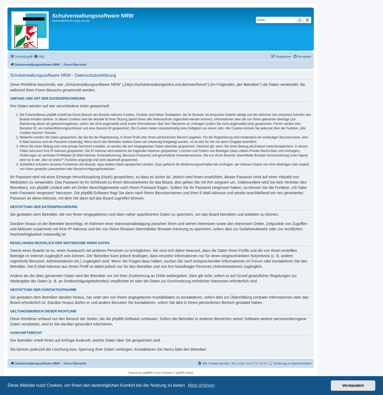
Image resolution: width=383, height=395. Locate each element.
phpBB (147, 372)
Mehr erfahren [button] (201, 385)
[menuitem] (39, 56)
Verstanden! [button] (353, 385)
